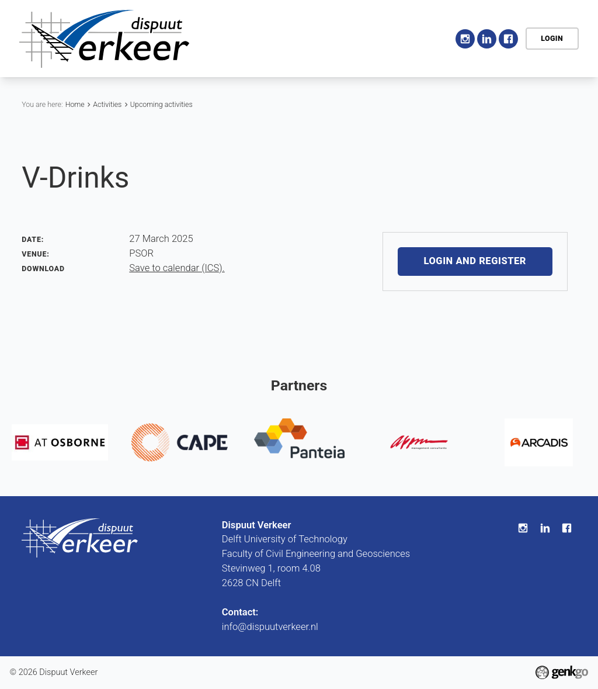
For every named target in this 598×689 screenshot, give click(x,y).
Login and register (474, 261)
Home (248, 39)
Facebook (508, 39)
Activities (362, 37)
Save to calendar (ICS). (176, 267)
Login (552, 38)
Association (297, 37)
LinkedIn (486, 39)
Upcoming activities (161, 104)
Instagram (465, 39)
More (419, 38)
